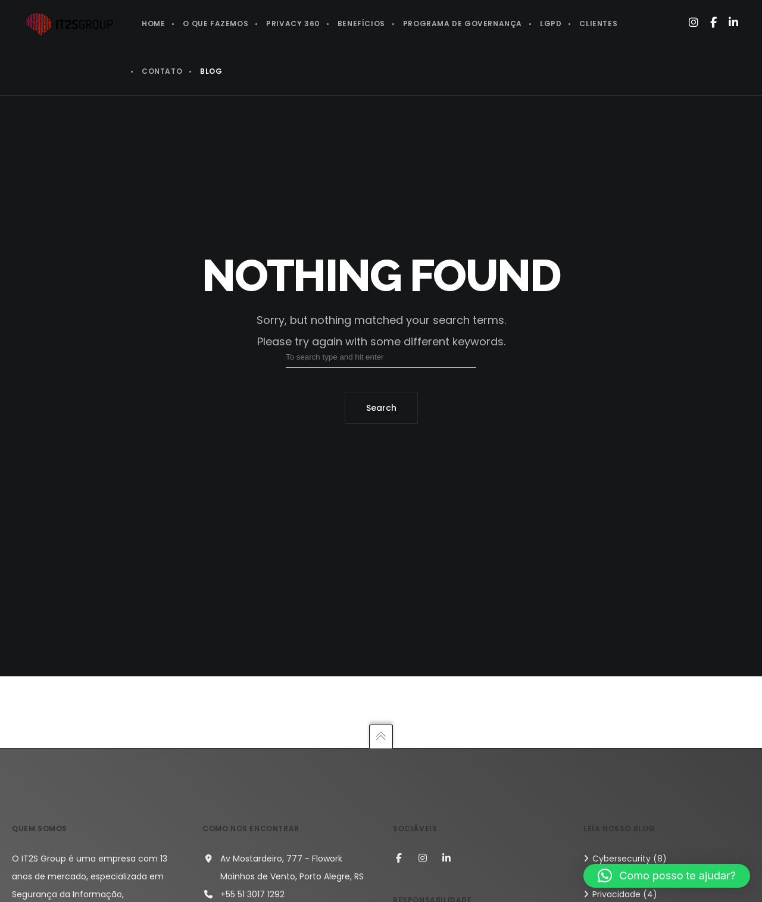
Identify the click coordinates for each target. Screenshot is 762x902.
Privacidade (616, 894)
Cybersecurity (621, 858)
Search (381, 408)
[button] (666, 876)
